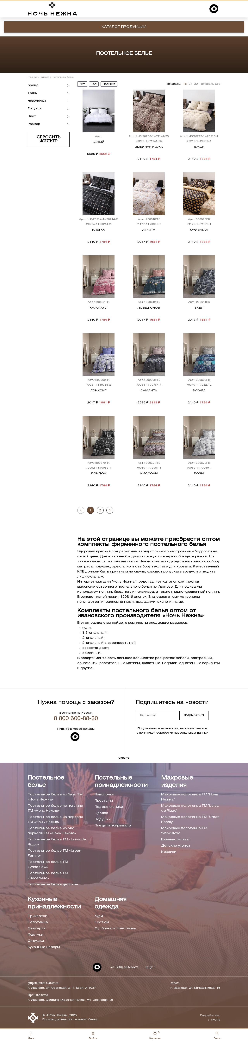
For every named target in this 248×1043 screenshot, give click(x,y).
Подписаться (194, 715)
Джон (199, 147)
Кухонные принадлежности (54, 903)
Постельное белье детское (53, 884)
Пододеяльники (109, 807)
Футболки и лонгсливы (115, 928)
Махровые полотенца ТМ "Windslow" (184, 831)
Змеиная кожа (149, 147)
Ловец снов (149, 308)
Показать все (210, 84)
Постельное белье (46, 782)
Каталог (44, 77)
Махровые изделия (177, 782)
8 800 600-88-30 (76, 718)
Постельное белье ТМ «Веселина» (48, 876)
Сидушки (36, 940)
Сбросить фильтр (49, 139)
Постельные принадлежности (121, 782)
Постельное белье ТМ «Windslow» (48, 865)
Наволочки (104, 794)
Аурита (148, 230)
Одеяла (101, 813)
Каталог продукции (124, 26)
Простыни (104, 800)
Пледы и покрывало (113, 825)
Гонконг (98, 390)
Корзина (155, 1035)
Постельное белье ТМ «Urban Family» (54, 853)
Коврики (168, 851)
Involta (215, 1020)
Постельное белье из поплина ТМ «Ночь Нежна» (55, 808)
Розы (199, 473)
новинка (109, 84)
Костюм (102, 922)
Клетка (98, 230)
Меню (31, 1036)
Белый (98, 142)
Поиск (217, 1036)
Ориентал (199, 230)
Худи (99, 916)
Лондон (98, 473)
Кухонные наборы (44, 947)
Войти (93, 1036)
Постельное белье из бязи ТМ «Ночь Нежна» (55, 797)
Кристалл (99, 308)
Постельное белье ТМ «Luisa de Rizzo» (57, 842)
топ (93, 84)
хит (82, 84)
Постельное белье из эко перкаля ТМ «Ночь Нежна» (52, 831)
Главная (32, 77)
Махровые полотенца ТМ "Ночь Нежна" (189, 797)
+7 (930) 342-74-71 (124, 967)
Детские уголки (175, 845)
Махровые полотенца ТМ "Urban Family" (190, 820)
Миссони (149, 473)
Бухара (199, 390)
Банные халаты (175, 839)
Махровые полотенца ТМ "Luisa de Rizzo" (190, 808)
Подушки (103, 819)
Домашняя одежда (111, 903)
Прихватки (37, 916)
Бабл (199, 308)
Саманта (148, 390)
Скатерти (37, 928)
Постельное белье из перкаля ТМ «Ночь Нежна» (55, 820)
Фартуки (35, 934)
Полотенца (38, 922)
